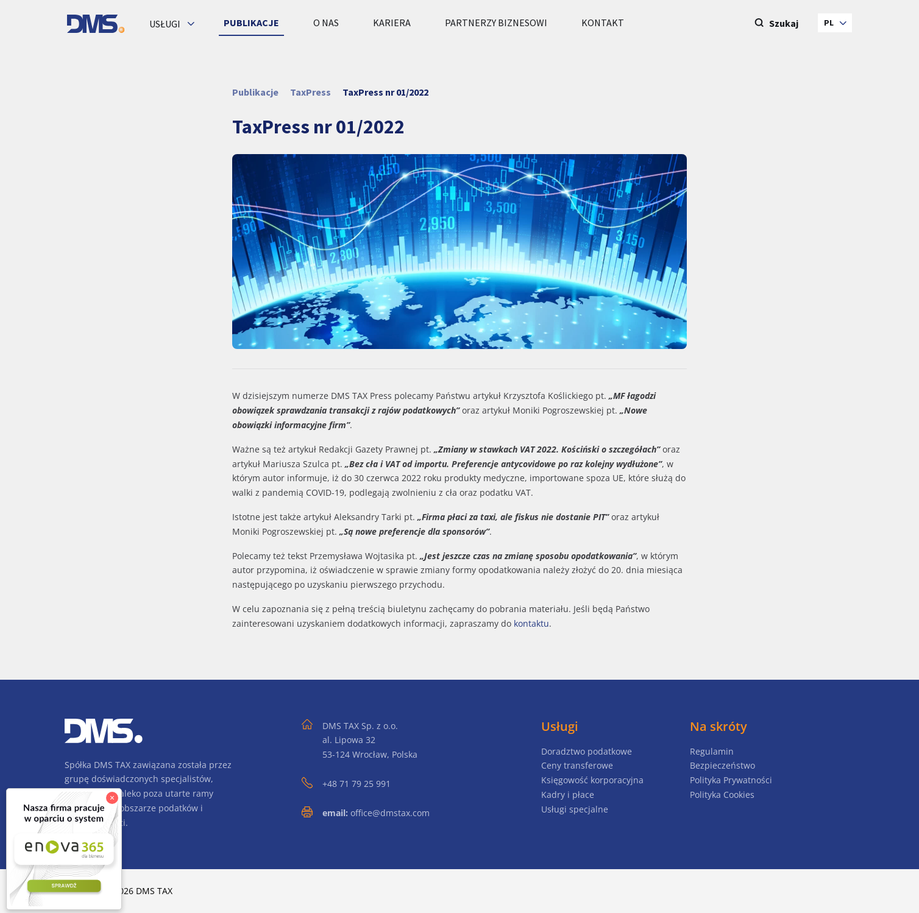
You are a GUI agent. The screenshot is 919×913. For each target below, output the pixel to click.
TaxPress (310, 92)
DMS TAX (154, 891)
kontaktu (531, 623)
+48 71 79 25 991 (356, 783)
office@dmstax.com (390, 813)
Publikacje (255, 92)
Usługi (165, 24)
